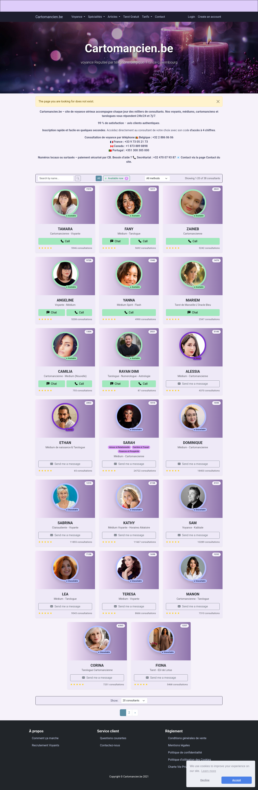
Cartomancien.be (49, 17)
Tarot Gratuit (131, 16)
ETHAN (65, 460)
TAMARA (65, 246)
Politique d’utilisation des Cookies (189, 759)
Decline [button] (204, 780)
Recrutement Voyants (45, 745)
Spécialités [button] (95, 16)
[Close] (218, 101)
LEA (65, 612)
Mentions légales (179, 745)
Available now (116, 178)
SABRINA (65, 540)
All (98, 178)
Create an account (209, 16)
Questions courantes (113, 738)
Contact (160, 16)
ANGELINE (65, 318)
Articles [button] (113, 16)
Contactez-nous (110, 745)
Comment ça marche (45, 738)
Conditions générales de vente (187, 738)
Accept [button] (236, 780)
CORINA (97, 683)
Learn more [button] (208, 770)
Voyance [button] (77, 16)
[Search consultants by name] (56, 178)
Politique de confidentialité (185, 752)
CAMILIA (65, 389)
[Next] (135, 712)
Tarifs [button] (146, 16)
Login (191, 16)
